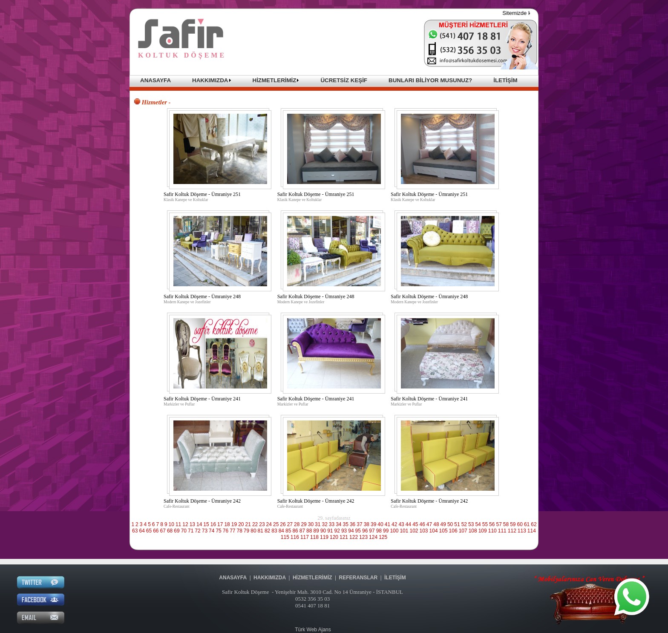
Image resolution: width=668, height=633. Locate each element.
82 (267, 531)
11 (178, 524)
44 (408, 524)
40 (380, 524)
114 (531, 531)
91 (330, 531)
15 (206, 524)
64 (141, 531)
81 (260, 531)
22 (255, 524)
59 (512, 524)
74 (211, 531)
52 (464, 524)
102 (413, 531)
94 (351, 531)
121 (344, 537)
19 (234, 524)
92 (337, 531)
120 (334, 537)
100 (394, 531)
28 (296, 524)
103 (424, 531)
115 (285, 537)
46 (422, 524)
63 (135, 531)
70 (184, 531)
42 (394, 524)
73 (204, 531)
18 (227, 524)
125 (383, 537)
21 (248, 524)
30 (311, 524)
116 (295, 537)
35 (345, 524)
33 (331, 524)
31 (317, 524)
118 (314, 537)
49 (443, 524)
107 (463, 531)
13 (192, 524)
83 (274, 531)
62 (533, 524)
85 (288, 531)
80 (253, 531)
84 (281, 531)
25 (276, 524)
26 (282, 524)
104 (433, 531)
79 (246, 531)
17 (220, 524)
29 (303, 524)
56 (492, 524)
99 (386, 531)
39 (373, 524)
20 (241, 524)
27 (290, 524)
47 (429, 524)
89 (316, 531)
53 (471, 524)
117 (304, 537)
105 (443, 531)
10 (171, 524)
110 (492, 531)
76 (225, 531)
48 (436, 524)
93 (344, 531)
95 (358, 531)
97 (371, 531)
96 (365, 531)
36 (352, 524)
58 (506, 524)
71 (190, 531)
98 (379, 531)
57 (498, 524)
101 (404, 531)
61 (527, 524)
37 (359, 524)
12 (185, 524)
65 (149, 531)
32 (324, 524)
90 (323, 531)
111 (502, 531)
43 (401, 524)
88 (309, 531)
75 (218, 531)
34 (338, 524)
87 (302, 531)
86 (295, 531)
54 (478, 524)
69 (176, 531)
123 (363, 537)
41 (387, 524)
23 (262, 524)
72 (197, 531)
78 (239, 531)
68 (170, 531)
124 (373, 537)
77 (232, 531)
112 (512, 531)
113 (522, 531)
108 (473, 531)
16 (213, 524)
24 (269, 524)
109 (482, 531)
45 (415, 524)
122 (353, 537)
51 (457, 524)
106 (453, 531)
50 (450, 524)
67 (163, 531)
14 (199, 524)
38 (366, 524)
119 (324, 537)
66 (155, 531)
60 (520, 524)
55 (485, 524)
